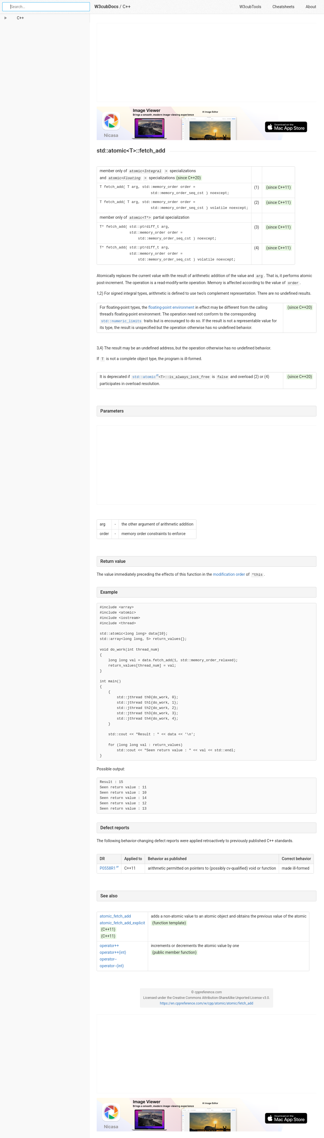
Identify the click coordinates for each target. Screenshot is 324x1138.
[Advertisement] (207, 62)
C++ (127, 6)
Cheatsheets (283, 6)
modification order (229, 574)
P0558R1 (108, 868)
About (311, 6)
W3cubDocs (106, 6)
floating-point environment (171, 307)
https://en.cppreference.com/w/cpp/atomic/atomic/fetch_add (206, 1003)
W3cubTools (250, 6)
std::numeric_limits (121, 321)
